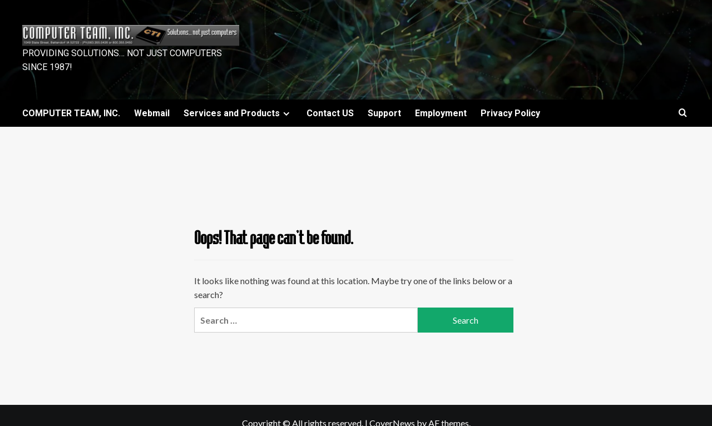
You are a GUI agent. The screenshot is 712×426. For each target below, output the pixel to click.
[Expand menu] (286, 113)
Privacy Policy (510, 113)
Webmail (152, 113)
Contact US (330, 113)
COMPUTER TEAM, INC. (71, 113)
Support (384, 113)
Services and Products (238, 113)
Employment (441, 113)
